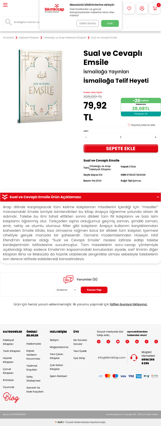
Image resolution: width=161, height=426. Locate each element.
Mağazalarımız (58, 347)
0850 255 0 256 (148, 361)
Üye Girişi (79, 358)
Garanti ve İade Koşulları (35, 389)
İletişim (54, 340)
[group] (40, 86)
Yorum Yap (94, 290)
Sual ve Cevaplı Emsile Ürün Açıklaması (80, 197)
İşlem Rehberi (58, 376)
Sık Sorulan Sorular (80, 342)
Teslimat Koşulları (31, 368)
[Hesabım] (141, 8)
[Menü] (5, 5)
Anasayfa (8, 37)
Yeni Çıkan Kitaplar (56, 356)
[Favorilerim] (129, 8)
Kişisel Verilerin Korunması (33, 355)
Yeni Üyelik (80, 351)
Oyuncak (8, 387)
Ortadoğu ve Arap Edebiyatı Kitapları (65, 37)
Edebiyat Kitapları (29, 37)
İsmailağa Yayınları (106, 72)
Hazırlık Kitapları (8, 360)
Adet (86, 131)
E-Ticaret (68, 422)
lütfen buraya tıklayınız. (128, 304)
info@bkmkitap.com (112, 358)
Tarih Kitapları (11, 351)
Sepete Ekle (120, 148)
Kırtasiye (8, 380)
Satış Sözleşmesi (33, 378)
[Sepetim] (154, 8)
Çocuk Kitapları (8, 371)
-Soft (59, 422)
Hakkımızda (33, 344)
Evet (110, 23)
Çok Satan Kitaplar (56, 367)
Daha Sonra (87, 23)
